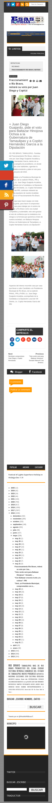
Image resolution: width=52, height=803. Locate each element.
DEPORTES (40, 674)
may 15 (18, 603)
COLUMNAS (11, 682)
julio (15, 530)
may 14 (18, 606)
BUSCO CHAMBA (21, 687)
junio (15, 533)
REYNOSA (20, 671)
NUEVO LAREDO (35, 684)
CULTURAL (32, 676)
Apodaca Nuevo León (21, 679)
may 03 (18, 637)
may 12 (18, 612)
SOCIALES (41, 679)
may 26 (18, 550)
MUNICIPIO (11, 723)
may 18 (18, 595)
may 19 (18, 592)
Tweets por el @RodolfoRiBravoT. (20, 717)
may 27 (18, 547)
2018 (13, 507)
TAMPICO (19, 684)
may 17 (18, 597)
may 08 (18, 623)
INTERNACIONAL (32, 679)
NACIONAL (11, 676)
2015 (13, 651)
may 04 (18, 634)
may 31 (18, 538)
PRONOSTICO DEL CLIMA (25, 668)
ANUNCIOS (11, 679)
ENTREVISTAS (12, 684)
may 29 (18, 544)
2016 (13, 513)
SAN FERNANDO (39, 682)
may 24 (18, 555)
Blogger (32, 55)
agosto (16, 527)
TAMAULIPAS (26, 665)
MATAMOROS (19, 682)
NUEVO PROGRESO (29, 673)
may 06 (18, 628)
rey (26, 682)
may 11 (18, 614)
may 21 (18, 564)
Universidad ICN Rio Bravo (32, 689)
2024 (13, 491)
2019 (13, 505)
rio (24, 682)
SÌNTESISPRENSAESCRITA (34, 687)
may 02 (18, 640)
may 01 (18, 642)
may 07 (18, 626)
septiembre (17, 524)
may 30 (18, 541)
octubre (16, 522)
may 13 (18, 609)
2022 (13, 496)
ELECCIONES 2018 (22, 676)
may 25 (18, 553)
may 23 (18, 558)
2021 (13, 499)
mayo (15, 536)
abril (15, 645)
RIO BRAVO (15, 66)
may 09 (18, 620)
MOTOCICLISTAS (20, 689)
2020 (13, 502)
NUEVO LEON (31, 682)
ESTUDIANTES (26, 684)
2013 (13, 657)
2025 (13, 488)
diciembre (17, 516)
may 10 (18, 617)
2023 (13, 494)
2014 (13, 654)
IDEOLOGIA (40, 676)
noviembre (17, 519)
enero (15, 648)
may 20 (18, 589)
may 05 (18, 631)
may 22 (18, 561)
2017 (13, 510)
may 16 (18, 600)
